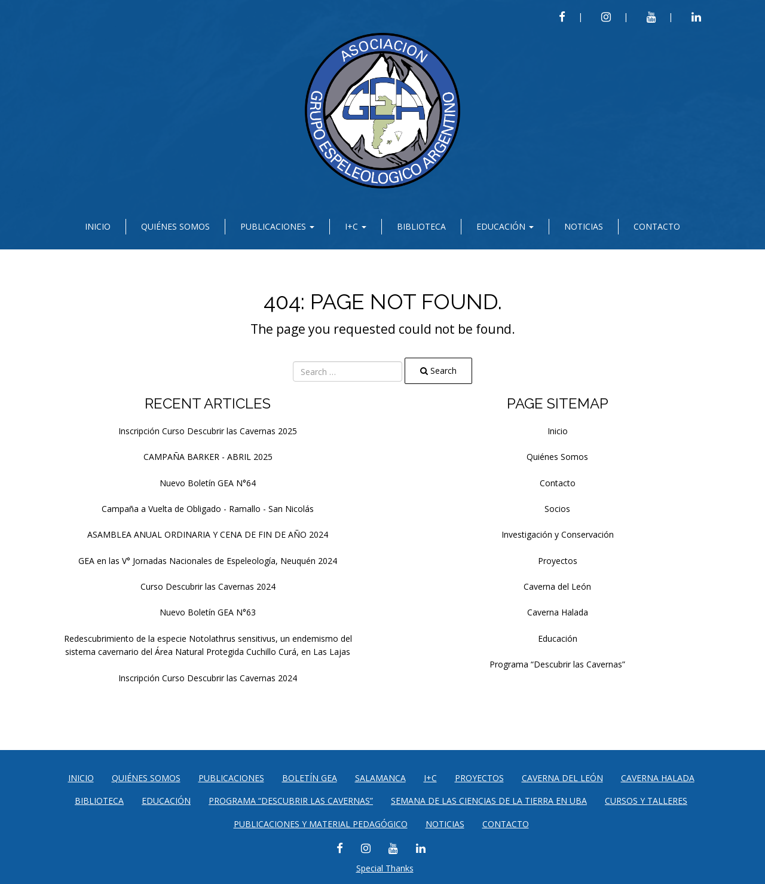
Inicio (98, 226)
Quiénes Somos (175, 226)
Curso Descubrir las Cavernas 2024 (208, 586)
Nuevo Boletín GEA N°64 (208, 483)
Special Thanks (385, 868)
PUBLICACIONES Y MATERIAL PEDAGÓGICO (321, 824)
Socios (557, 508)
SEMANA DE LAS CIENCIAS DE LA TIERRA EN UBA (489, 800)
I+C (355, 226)
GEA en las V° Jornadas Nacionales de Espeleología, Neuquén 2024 (207, 560)
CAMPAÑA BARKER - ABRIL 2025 (208, 456)
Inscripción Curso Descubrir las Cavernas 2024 (207, 678)
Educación (505, 226)
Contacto (657, 226)
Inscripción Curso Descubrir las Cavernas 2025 (207, 431)
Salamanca (380, 778)
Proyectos (557, 560)
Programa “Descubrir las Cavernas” (557, 664)
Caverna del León (557, 586)
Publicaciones (277, 226)
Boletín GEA (309, 778)
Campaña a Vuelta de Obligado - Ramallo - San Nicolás (208, 508)
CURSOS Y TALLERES (646, 800)
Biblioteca (421, 226)
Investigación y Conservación (557, 534)
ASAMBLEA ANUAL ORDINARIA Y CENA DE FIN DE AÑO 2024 (207, 534)
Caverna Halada (557, 612)
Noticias (583, 226)
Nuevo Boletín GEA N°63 (208, 612)
